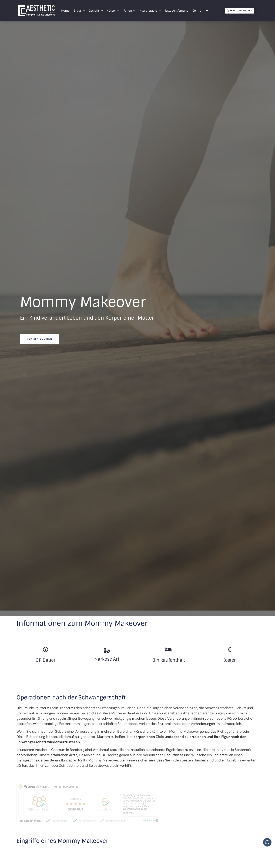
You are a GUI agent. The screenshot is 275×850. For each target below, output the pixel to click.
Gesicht (96, 11)
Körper (113, 11)
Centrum (200, 11)
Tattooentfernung (176, 10)
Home (65, 10)
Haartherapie (149, 11)
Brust (79, 11)
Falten (129, 11)
